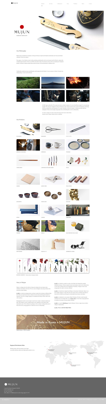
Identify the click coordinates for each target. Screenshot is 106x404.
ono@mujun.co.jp (10, 389)
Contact (90, 3)
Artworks (50, 3)
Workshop (75, 3)
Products (42, 3)
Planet (83, 3)
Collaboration (59, 3)
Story (68, 3)
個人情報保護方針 (6, 399)
